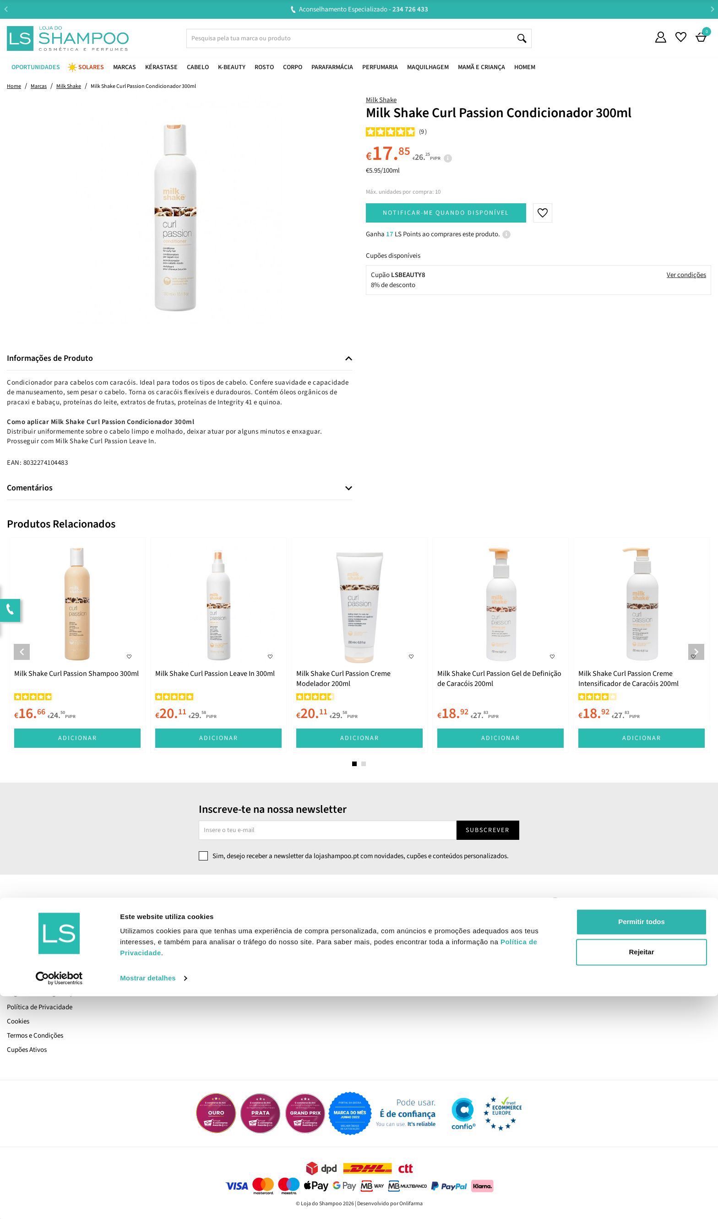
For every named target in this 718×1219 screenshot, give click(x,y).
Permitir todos (641, 1144)
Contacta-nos (204, 922)
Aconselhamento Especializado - (363, 9)
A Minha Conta (385, 922)
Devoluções (201, 936)
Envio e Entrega (29, 979)
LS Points (20, 964)
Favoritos (377, 950)
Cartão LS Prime (30, 922)
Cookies (18, 1021)
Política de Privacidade (39, 1007)
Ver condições (686, 275)
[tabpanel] (77, 645)
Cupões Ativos (27, 1050)
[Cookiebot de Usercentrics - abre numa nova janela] (59, 1201)
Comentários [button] (30, 488)
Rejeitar (641, 1174)
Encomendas (382, 936)
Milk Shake (381, 100)
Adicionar (77, 738)
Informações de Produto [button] (50, 358)
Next (712, 9)
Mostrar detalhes (148, 1201)
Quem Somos (25, 936)
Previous (5, 9)
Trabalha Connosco (34, 950)
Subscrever (488, 830)
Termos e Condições (35, 1035)
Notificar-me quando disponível (446, 213)
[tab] (179, 358)
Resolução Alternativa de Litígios (232, 950)
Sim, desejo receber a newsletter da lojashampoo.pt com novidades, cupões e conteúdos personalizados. (360, 856)
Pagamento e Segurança (41, 993)
